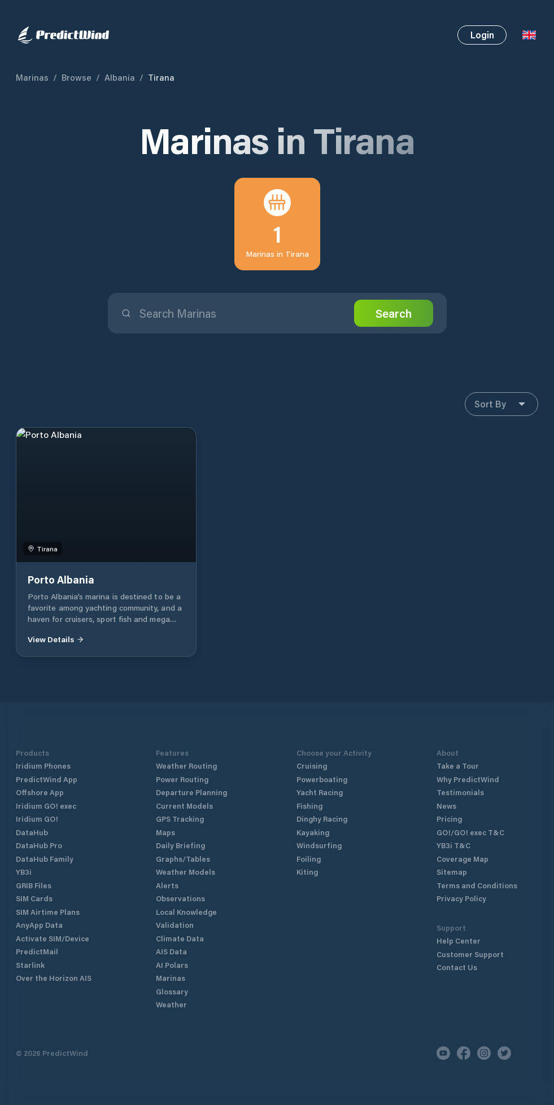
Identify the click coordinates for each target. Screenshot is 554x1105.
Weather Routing (186, 765)
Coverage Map (462, 858)
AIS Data (171, 951)
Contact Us (457, 967)
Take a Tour (458, 765)
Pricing (449, 818)
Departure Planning (191, 792)
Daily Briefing (180, 845)
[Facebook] (463, 1053)
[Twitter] (504, 1053)
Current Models (184, 805)
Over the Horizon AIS (53, 978)
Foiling (308, 858)
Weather (171, 1004)
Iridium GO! (37, 818)
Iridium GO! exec (46, 805)
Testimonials (460, 792)
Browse (76, 77)
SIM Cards (34, 898)
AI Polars (172, 965)
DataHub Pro (39, 845)
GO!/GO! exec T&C (470, 832)
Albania (119, 77)
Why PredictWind (468, 779)
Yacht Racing (319, 792)
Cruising (311, 765)
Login (482, 35)
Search (394, 313)
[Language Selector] (529, 35)
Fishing (309, 805)
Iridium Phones (43, 765)
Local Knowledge (186, 912)
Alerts (167, 885)
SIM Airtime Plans (48, 912)
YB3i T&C (453, 845)
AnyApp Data (39, 924)
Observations (180, 898)
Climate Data (180, 938)
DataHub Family (44, 858)
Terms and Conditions (477, 885)
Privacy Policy (461, 898)
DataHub (32, 832)
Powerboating (321, 779)
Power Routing (182, 779)
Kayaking (312, 832)
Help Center (459, 940)
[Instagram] (484, 1053)
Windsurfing (319, 845)
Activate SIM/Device (52, 938)
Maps (165, 832)
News (446, 805)
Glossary (172, 991)
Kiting (307, 871)
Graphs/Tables (183, 858)
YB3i (24, 871)
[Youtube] (443, 1053)
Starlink (30, 965)
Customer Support (470, 954)
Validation (175, 924)
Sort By (501, 404)
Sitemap (452, 871)
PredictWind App (46, 779)
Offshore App (40, 792)
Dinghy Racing (321, 818)
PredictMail (37, 951)
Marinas (32, 77)
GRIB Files (33, 885)
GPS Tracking (180, 818)
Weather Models (185, 871)
